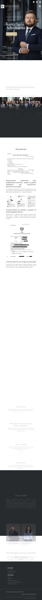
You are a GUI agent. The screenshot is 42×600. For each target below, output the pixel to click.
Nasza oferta (11, 34)
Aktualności (10, 578)
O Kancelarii (10, 569)
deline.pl (30, 594)
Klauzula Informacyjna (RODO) (14, 582)
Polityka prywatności (12, 583)
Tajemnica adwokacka (12, 580)
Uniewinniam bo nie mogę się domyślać (21, 262)
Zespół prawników (12, 571)
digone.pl (34, 594)
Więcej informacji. (33, 598)
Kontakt (9, 577)
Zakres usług (10, 573)
